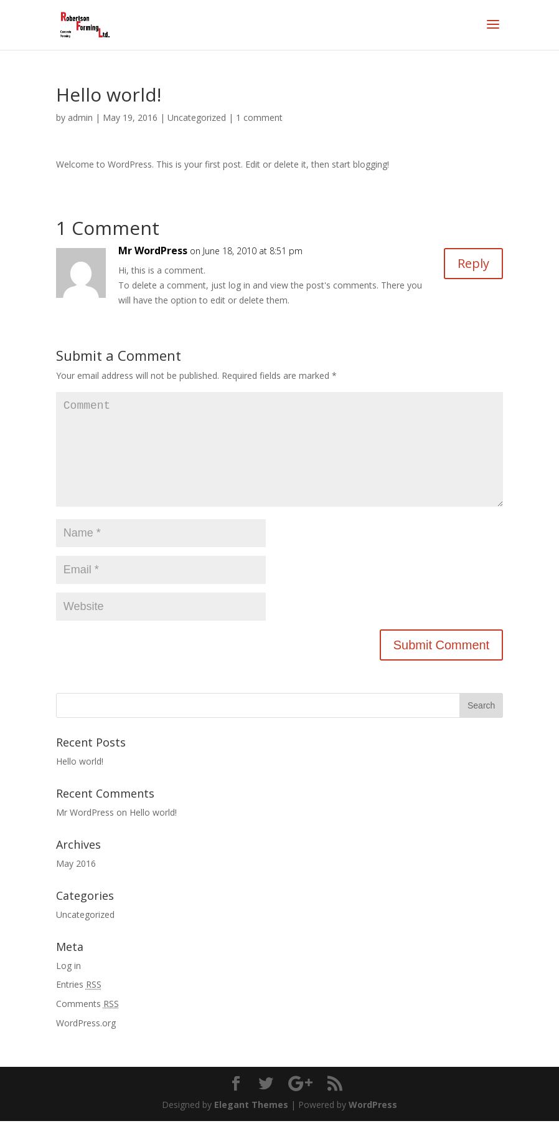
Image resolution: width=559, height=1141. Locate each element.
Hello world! (79, 781)
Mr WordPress (152, 250)
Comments (87, 1023)
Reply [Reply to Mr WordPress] (473, 263)
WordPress (373, 1124)
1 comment (259, 117)
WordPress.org (86, 1043)
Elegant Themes (251, 1124)
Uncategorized (196, 117)
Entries (78, 1004)
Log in (68, 985)
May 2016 (76, 883)
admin (80, 117)
